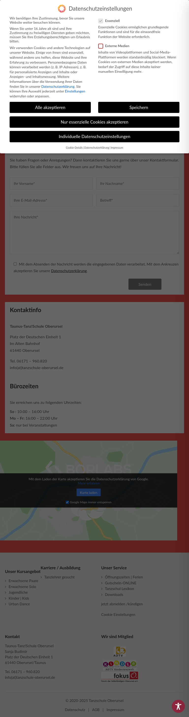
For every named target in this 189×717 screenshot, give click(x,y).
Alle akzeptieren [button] (50, 105)
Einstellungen (75, 89)
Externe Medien (116, 44)
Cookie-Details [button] (74, 145)
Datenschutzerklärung (58, 84)
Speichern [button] (138, 105)
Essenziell (111, 19)
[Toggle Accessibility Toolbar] (178, 706)
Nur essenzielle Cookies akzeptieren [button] (94, 120)
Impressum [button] (117, 145)
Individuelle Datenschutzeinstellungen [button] (94, 134)
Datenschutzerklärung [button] (96, 145)
